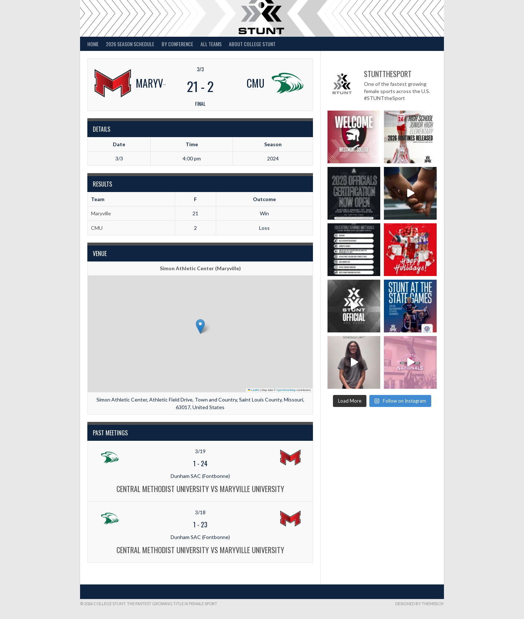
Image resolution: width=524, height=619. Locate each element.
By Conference (177, 44)
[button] (200, 326)
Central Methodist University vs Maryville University (200, 488)
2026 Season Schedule (130, 44)
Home (93, 44)
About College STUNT (252, 44)
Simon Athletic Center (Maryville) (200, 268)
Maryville (101, 213)
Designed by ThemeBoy (419, 603)
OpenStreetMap (286, 390)
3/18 (200, 512)
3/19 (200, 451)
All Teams (211, 44)
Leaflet (253, 390)
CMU (97, 228)
